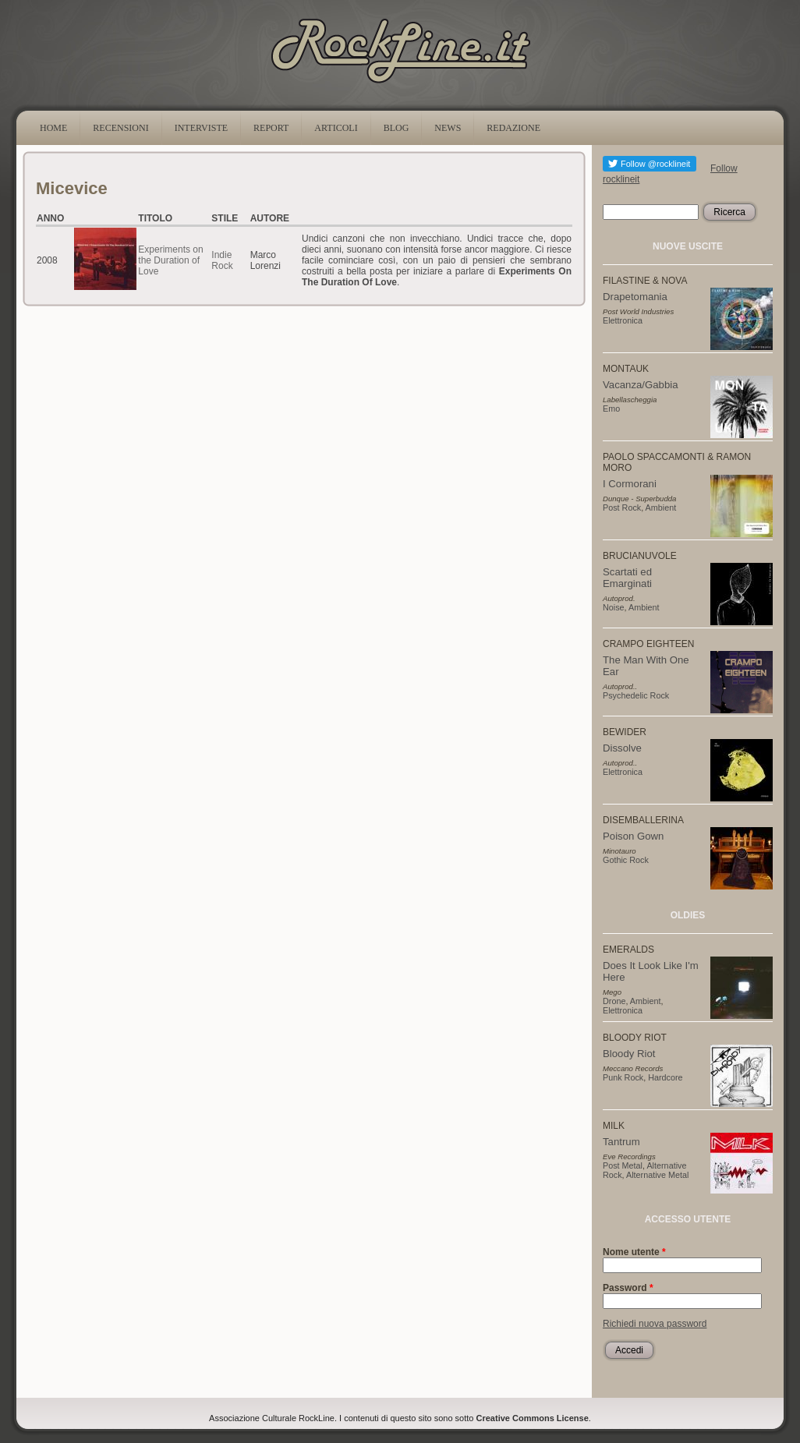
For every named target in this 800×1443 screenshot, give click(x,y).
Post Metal (622, 1165)
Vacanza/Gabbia (640, 385)
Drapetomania (635, 296)
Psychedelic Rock (636, 695)
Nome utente (634, 1252)
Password (628, 1287)
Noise (614, 607)
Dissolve (622, 748)
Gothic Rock (626, 860)
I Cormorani (630, 484)
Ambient (661, 507)
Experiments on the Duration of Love (170, 260)
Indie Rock (221, 260)
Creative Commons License (532, 1418)
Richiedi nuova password (654, 1323)
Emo (611, 408)
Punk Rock (623, 1077)
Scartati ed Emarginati (627, 577)
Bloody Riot (629, 1053)
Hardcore (665, 1077)
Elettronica (622, 320)
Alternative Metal (657, 1175)
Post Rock (622, 507)
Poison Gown (633, 836)
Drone (614, 1001)
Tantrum (621, 1142)
